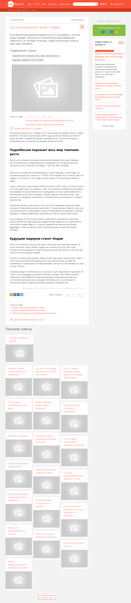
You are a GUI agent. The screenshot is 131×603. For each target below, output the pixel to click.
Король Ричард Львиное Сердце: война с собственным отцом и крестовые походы (108, 117)
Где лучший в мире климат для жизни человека (18, 497)
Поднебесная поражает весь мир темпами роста (36, 55)
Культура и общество (22, 10)
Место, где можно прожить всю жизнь (46, 535)
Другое (34, 10)
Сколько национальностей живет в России (73, 475)
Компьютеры (65, 4)
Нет (79, 294)
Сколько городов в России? (73, 545)
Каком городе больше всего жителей (28, 310)
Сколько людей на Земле (73, 339)
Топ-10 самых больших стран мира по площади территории (73, 373)
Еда (29, 4)
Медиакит (100, 21)
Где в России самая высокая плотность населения (46, 371)
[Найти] (96, 4)
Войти (103, 4)
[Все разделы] (117, 4)
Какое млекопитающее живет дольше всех (18, 564)
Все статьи (109, 126)
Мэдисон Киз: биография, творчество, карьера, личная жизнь (108, 85)
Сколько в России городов (45, 339)
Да (68, 294)
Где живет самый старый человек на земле (45, 124)
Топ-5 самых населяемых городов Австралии (74, 441)
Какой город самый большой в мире (28, 307)
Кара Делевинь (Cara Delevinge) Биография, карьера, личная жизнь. (109, 97)
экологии (14, 227)
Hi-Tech (36, 4)
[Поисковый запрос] (85, 4)
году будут (26, 274)
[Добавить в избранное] (82, 27)
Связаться (117, 21)
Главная (10, 10)
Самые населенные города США (18, 465)
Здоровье (52, 4)
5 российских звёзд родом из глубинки (108, 107)
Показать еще (47, 597)
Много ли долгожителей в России (16, 530)
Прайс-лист (109, 21)
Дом (44, 4)
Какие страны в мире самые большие (44, 405)
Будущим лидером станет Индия (27, 59)
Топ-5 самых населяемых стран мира (18, 405)
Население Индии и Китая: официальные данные (34, 313)
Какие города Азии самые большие (45, 471)
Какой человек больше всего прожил (43, 503)
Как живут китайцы (18, 435)
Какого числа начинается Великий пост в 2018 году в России (109, 56)
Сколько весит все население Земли (17, 339)
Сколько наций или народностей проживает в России (49, 120)
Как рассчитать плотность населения (72, 408)
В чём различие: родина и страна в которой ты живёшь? (73, 511)
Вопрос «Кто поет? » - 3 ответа (28, 128)
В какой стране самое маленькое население (17, 371)
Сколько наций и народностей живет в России (46, 438)
